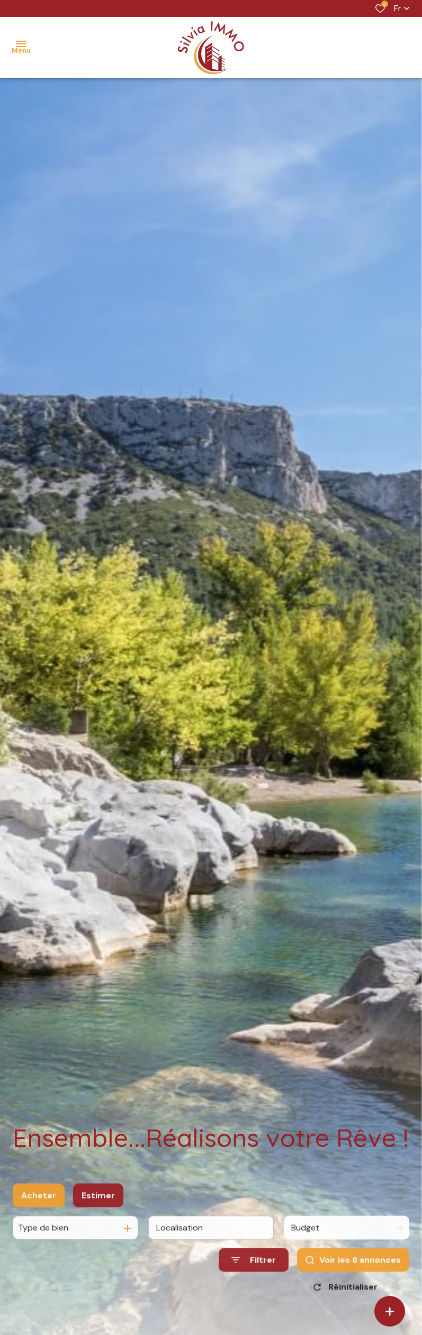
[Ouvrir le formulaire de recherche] (254, 1269)
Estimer (98, 1204)
